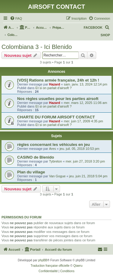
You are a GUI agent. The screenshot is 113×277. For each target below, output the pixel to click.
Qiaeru (77, 265)
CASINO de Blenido (35, 157)
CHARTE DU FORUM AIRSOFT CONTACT (56, 117)
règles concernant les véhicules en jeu (53, 144)
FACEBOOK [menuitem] (93, 27)
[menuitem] (16, 18)
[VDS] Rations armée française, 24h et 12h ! (58, 80)
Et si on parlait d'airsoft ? (54, 88)
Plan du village (31, 172)
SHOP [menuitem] (105, 35)
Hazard (54, 84)
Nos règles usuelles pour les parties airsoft (58, 98)
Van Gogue (57, 176)
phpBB (42, 260)
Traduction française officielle (50, 265)
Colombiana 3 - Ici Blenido (37, 46)
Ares (52, 148)
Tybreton (55, 161)
